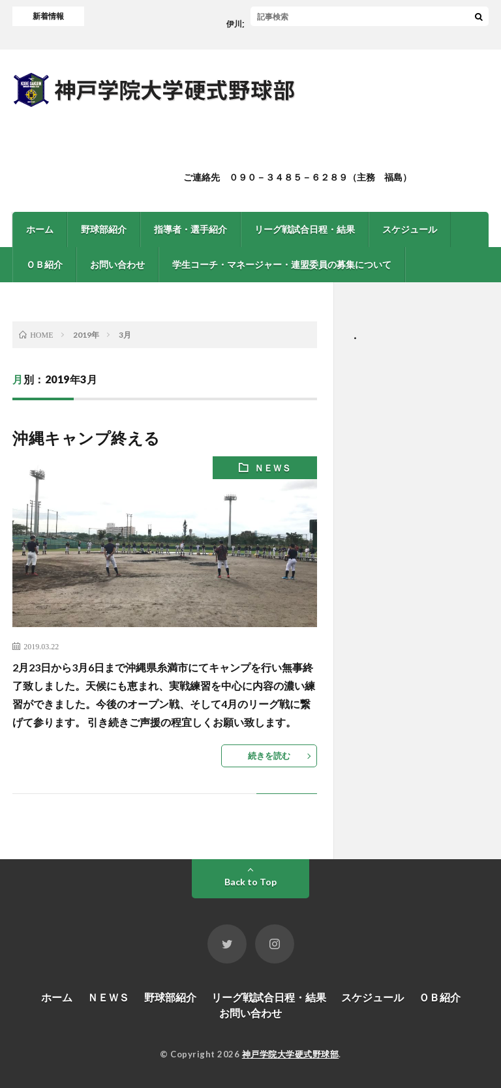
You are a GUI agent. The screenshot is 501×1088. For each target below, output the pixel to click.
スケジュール (409, 229)
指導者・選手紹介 (190, 229)
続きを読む (269, 755)
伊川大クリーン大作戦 (268, 24)
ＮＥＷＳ (272, 467)
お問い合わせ (117, 264)
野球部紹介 (104, 229)
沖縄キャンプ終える (86, 437)
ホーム (39, 229)
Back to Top (250, 881)
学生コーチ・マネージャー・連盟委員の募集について (281, 264)
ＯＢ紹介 (44, 264)
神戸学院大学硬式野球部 (290, 1054)
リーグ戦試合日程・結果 (304, 229)
